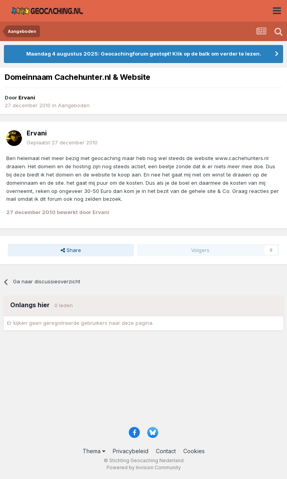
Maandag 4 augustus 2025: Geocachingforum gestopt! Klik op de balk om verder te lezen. (143, 53)
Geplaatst (62, 142)
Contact (166, 451)
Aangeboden (74, 105)
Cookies (194, 451)
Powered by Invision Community (143, 467)
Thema (94, 451)
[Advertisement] (143, 381)
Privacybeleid (130, 451)
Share (71, 250)
